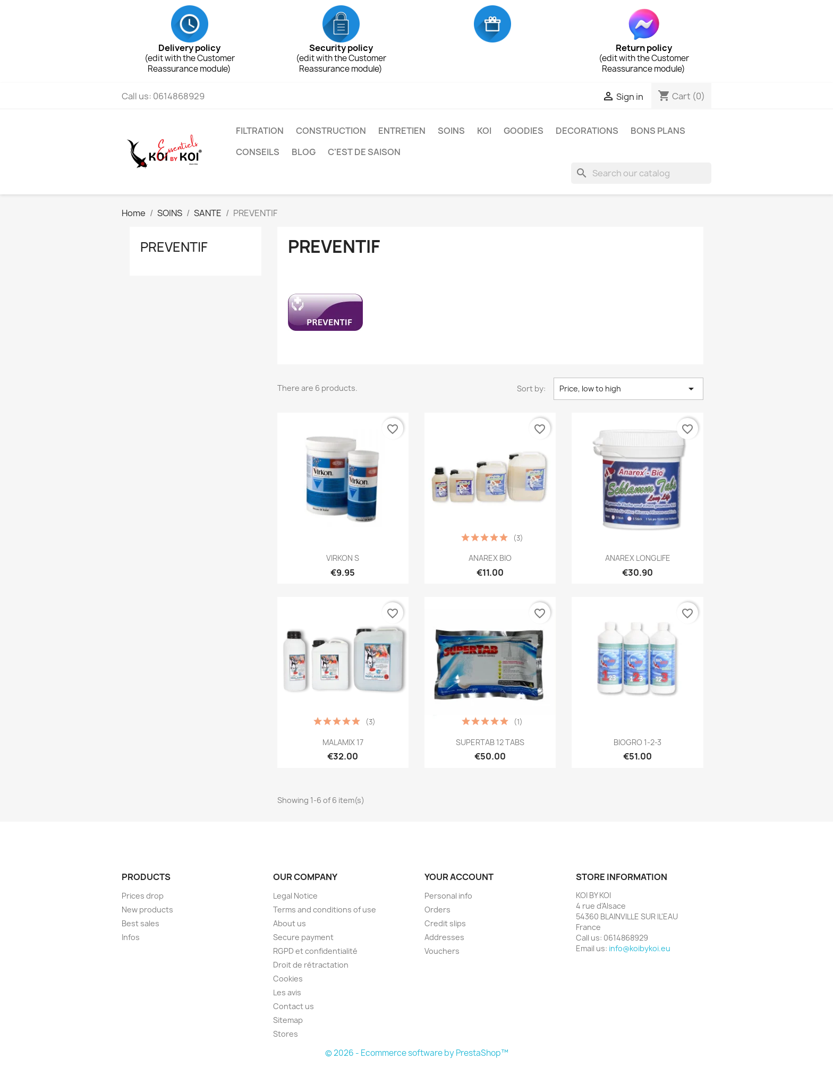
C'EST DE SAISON (364, 152)
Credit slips (445, 923)
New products (147, 909)
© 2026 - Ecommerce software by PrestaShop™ (416, 1053)
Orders (437, 909)
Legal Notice (295, 896)
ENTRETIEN (402, 130)
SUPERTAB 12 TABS (490, 742)
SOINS (451, 130)
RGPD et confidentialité (315, 951)
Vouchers (442, 951)
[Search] (641, 173)
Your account (459, 877)
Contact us (293, 1006)
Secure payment (303, 937)
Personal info (448, 896)
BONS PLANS (658, 130)
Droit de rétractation (310, 965)
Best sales (140, 923)
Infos (131, 937)
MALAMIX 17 (342, 742)
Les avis (287, 992)
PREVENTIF (174, 247)
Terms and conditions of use (324, 909)
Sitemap (288, 1020)
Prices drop (143, 896)
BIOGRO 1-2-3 (637, 742)
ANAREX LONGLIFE (637, 558)
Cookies (288, 979)
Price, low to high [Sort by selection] (628, 388)
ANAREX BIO (490, 558)
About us (289, 923)
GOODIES (523, 130)
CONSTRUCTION (331, 130)
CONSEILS (257, 152)
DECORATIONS (587, 130)
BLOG (304, 152)
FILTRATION (260, 130)
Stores (285, 1034)
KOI (484, 130)
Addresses (444, 937)
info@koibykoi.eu (639, 948)
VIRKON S (342, 558)
